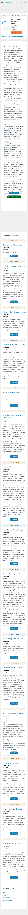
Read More (14, 256)
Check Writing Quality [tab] (17, 36)
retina (15, 130)
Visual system (6, 897)
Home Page (6, 15)
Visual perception (7, 900)
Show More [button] (14, 193)
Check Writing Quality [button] (14, 196)
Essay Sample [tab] (6, 36)
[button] (2, 2)
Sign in (25, 2)
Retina (4, 895)
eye (16, 62)
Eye (4, 892)
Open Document (16, 32)
